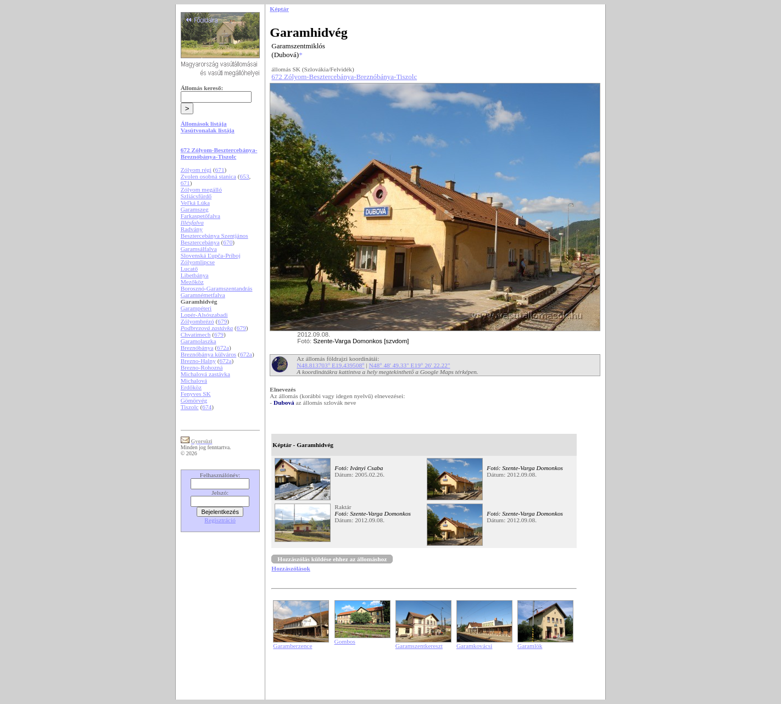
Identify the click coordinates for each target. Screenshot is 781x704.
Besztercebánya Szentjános (214, 235)
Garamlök (529, 645)
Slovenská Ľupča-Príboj (211, 255)
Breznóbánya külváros (209, 354)
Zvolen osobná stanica (208, 176)
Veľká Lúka (195, 202)
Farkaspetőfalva (200, 216)
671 (220, 169)
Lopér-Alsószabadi (204, 314)
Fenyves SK (196, 393)
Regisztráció (220, 520)
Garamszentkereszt (419, 645)
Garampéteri (196, 308)
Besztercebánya (200, 242)
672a (223, 347)
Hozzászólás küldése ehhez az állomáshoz (332, 559)
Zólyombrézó (197, 321)
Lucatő (189, 268)
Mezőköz (192, 281)
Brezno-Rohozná (202, 367)
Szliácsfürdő (196, 196)
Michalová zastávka (205, 374)
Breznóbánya (197, 347)
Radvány (192, 229)
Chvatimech (196, 334)
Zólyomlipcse (198, 262)
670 (227, 242)
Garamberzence (292, 645)
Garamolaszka (198, 341)
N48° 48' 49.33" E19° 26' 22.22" (409, 365)
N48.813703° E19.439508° (330, 365)
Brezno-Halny (198, 360)
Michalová (194, 380)
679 (222, 321)
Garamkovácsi (474, 645)
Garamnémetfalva (203, 295)
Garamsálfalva (199, 248)
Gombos (344, 641)
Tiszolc (190, 407)
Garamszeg (195, 209)
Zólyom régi (196, 169)
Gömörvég (194, 400)
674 (206, 407)
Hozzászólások (290, 568)
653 (244, 176)
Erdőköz (191, 387)
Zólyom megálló (201, 189)
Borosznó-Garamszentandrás (217, 288)
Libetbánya (195, 275)
